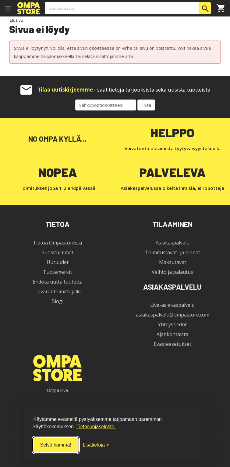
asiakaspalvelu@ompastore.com (172, 314)
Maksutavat (172, 262)
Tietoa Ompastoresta (57, 242)
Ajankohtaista (172, 334)
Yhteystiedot (172, 324)
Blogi (57, 301)
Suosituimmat (57, 252)
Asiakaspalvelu (172, 242)
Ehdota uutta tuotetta (58, 281)
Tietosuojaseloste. (95, 426)
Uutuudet (58, 262)
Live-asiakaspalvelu (172, 305)
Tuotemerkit (57, 272)
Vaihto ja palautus (172, 272)
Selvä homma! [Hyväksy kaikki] (55, 444)
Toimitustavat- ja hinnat (172, 252)
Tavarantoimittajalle (57, 291)
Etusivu (16, 20)
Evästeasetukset (172, 344)
